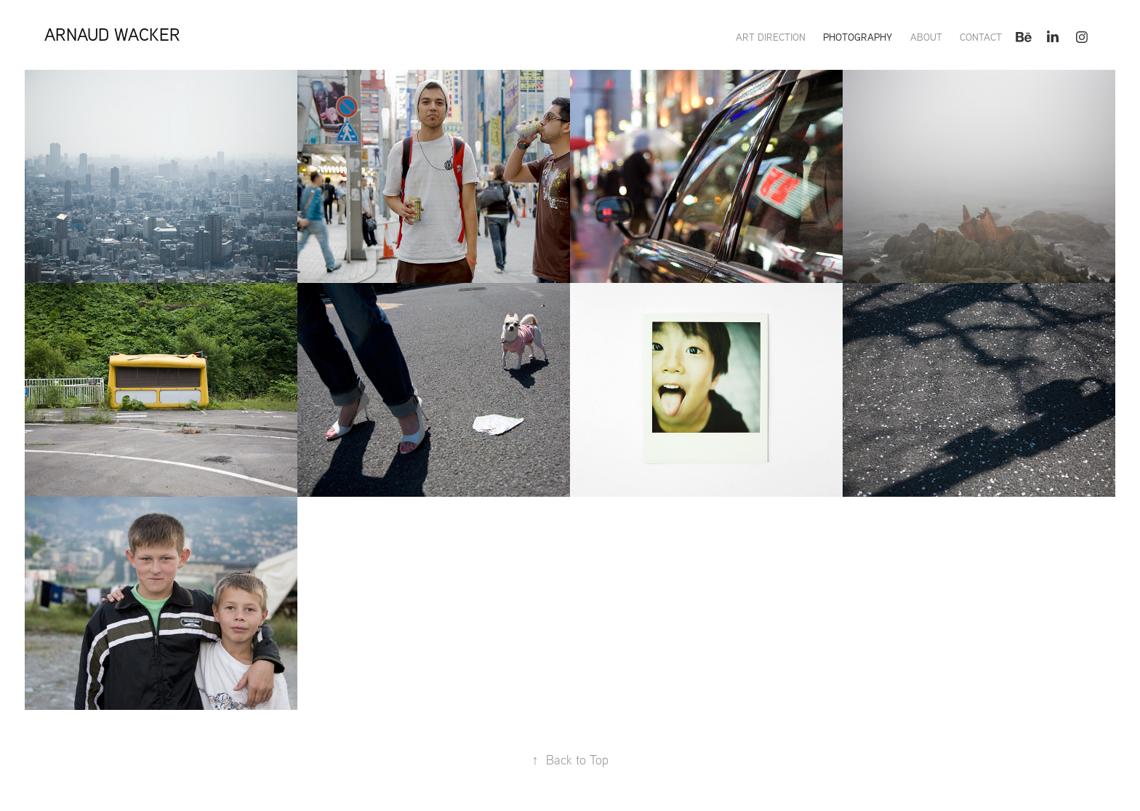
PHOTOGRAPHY (857, 37)
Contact (981, 37)
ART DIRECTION (771, 37)
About (926, 37)
